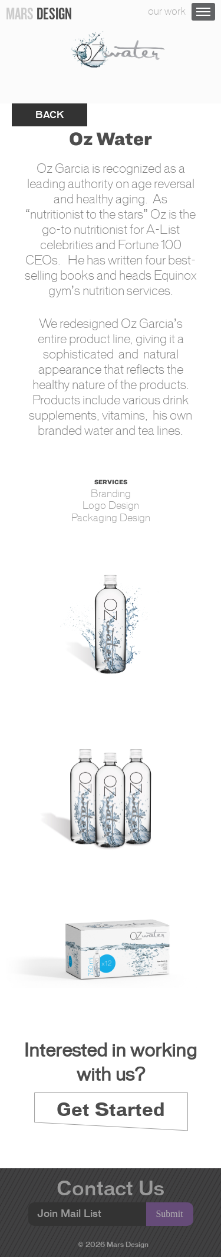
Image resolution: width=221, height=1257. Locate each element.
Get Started (111, 1109)
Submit (169, 1214)
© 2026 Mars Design (113, 1244)
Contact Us (110, 1188)
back (49, 115)
